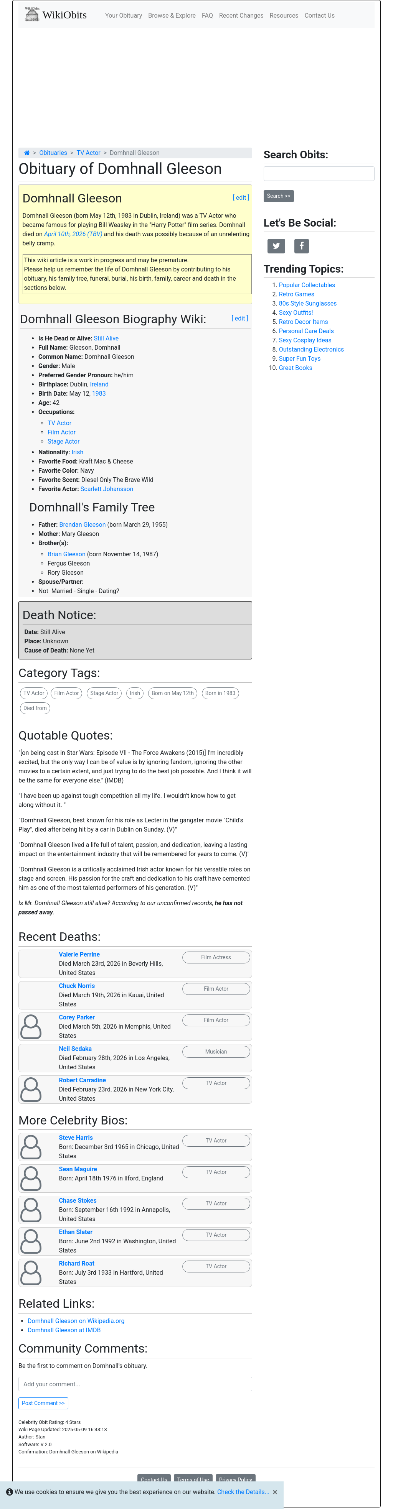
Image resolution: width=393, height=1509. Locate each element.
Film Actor (62, 432)
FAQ (207, 15)
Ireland (99, 384)
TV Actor (88, 152)
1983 (99, 393)
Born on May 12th (173, 693)
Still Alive (106, 338)
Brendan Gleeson (82, 524)
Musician (216, 1052)
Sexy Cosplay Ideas (305, 340)
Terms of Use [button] (193, 1480)
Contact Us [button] (154, 1480)
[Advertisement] (196, 85)
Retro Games (296, 294)
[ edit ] (241, 197)
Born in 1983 (220, 693)
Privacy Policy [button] (235, 1480)
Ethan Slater (75, 1232)
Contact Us (320, 15)
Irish (77, 452)
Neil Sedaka (75, 1048)
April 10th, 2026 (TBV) (73, 234)
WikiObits (56, 14)
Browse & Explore (172, 15)
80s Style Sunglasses (308, 303)
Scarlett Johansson (107, 489)
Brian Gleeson (67, 554)
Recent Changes (241, 15)
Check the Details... (243, 1492)
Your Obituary (123, 15)
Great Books (295, 367)
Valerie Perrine (79, 954)
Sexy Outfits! (296, 312)
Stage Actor (63, 441)
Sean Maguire (78, 1169)
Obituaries (53, 152)
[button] (276, 246)
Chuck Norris (77, 986)
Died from (35, 708)
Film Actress (216, 957)
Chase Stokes (78, 1200)
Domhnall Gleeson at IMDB (64, 1330)
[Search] (319, 173)
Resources (284, 15)
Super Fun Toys (300, 358)
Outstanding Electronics (311, 349)
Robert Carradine (82, 1080)
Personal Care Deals (306, 331)
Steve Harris (76, 1137)
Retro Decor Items (303, 321)
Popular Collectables (307, 285)
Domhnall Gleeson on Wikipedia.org (76, 1321)
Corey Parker (77, 1017)
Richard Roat (76, 1263)
